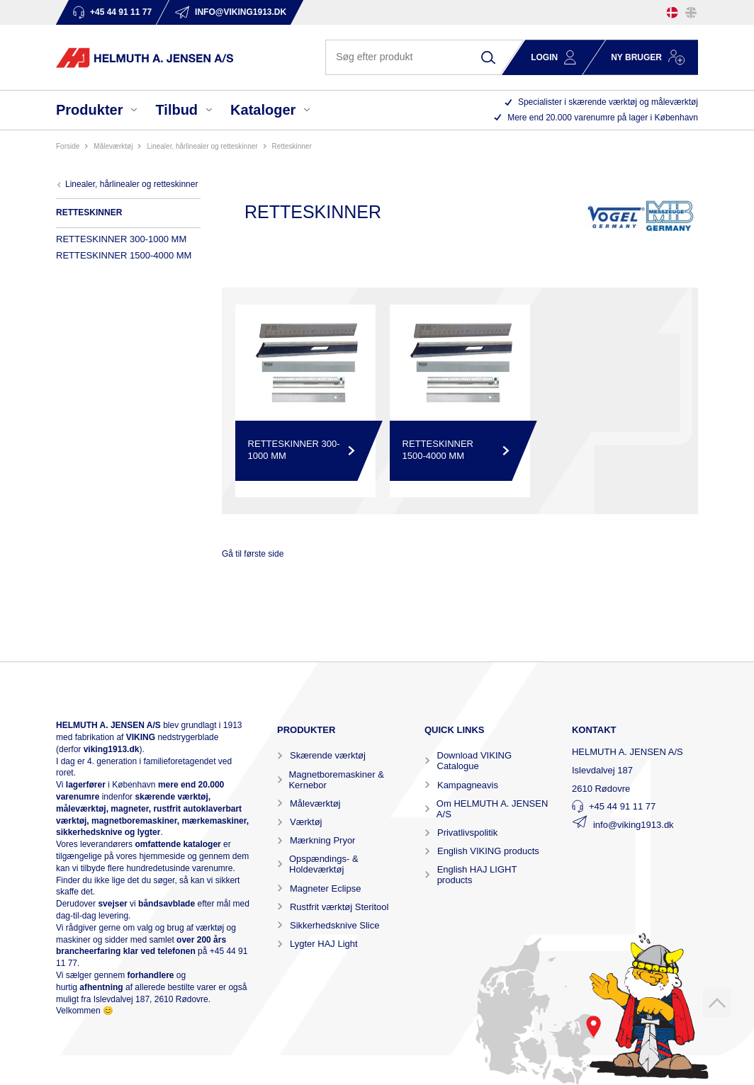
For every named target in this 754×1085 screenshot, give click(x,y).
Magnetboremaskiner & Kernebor (335, 779)
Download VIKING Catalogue (474, 760)
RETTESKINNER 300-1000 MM (121, 239)
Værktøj (306, 822)
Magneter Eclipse (325, 888)
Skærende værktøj (328, 755)
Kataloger (263, 110)
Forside (67, 146)
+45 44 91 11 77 (622, 806)
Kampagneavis (467, 785)
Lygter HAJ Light (324, 943)
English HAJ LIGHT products (477, 874)
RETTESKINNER (292, 146)
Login (544, 57)
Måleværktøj (315, 803)
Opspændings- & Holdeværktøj (324, 864)
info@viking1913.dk (633, 824)
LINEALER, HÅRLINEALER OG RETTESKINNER (202, 146)
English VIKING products (488, 851)
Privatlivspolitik (467, 832)
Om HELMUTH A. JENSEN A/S (492, 808)
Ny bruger (636, 57)
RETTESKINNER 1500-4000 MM (123, 255)
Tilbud (176, 110)
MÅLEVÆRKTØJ (113, 146)
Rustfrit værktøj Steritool (339, 907)
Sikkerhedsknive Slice (334, 925)
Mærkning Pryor (322, 840)
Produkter (89, 110)
